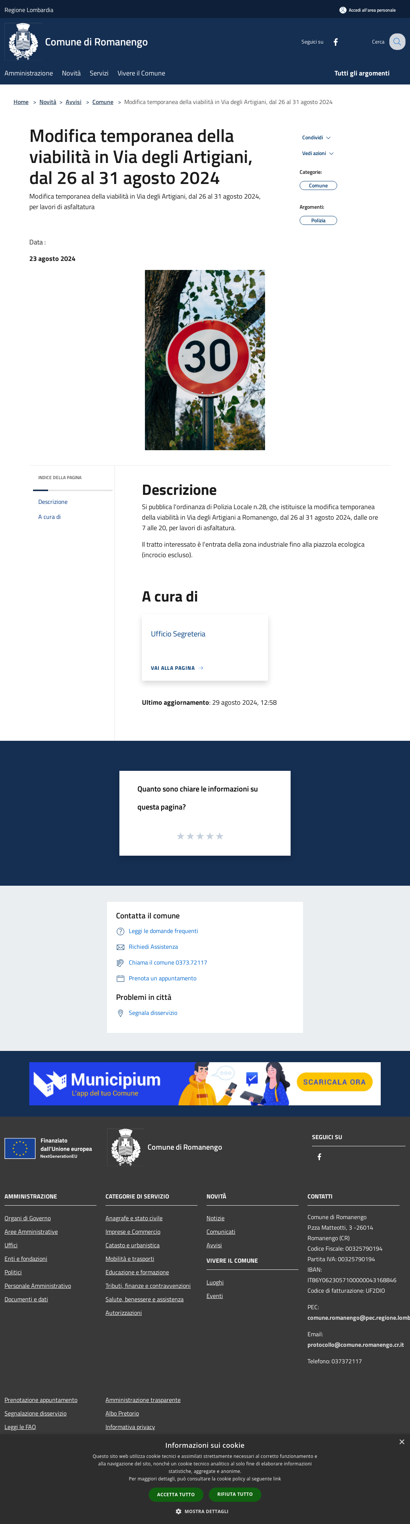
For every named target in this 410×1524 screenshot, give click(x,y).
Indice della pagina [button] (59, 477)
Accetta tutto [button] (176, 1494)
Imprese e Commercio (133, 1231)
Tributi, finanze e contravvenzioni (148, 1285)
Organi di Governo (28, 1218)
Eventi (215, 1295)
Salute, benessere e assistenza (145, 1299)
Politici (13, 1272)
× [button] (401, 1442)
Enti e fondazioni (26, 1258)
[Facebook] (329, 41)
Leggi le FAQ (20, 1426)
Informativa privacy (130, 1426)
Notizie (216, 1218)
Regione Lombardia (29, 9)
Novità (47, 101)
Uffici (11, 1245)
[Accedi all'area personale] (367, 10)
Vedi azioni (319, 153)
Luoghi (215, 1282)
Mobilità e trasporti (130, 1258)
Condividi (317, 137)
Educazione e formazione (137, 1272)
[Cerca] (396, 42)
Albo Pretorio (122, 1413)
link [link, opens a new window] (277, 1479)
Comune (102, 101)
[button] (205, 1511)
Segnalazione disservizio (35, 1413)
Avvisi (73, 101)
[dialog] (205, 1479)
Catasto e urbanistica (133, 1245)
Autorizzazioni (124, 1312)
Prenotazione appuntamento (41, 1399)
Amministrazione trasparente (143, 1399)
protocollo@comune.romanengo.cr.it (356, 1344)
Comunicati (221, 1231)
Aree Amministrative (31, 1231)
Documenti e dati (26, 1299)
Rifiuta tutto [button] (235, 1494)
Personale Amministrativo (38, 1285)
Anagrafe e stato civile (134, 1218)
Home (21, 101)
